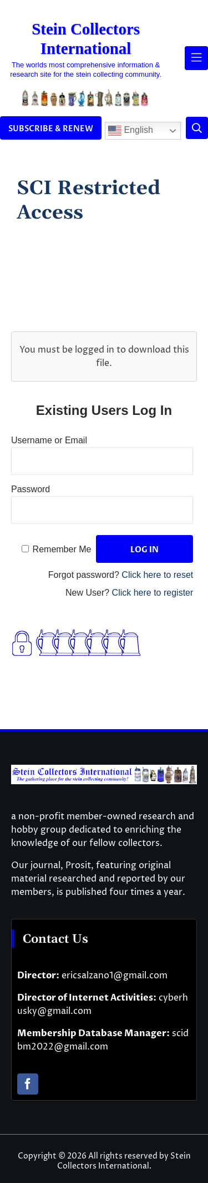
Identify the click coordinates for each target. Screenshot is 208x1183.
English (130, 130)
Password (30, 489)
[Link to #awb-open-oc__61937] (196, 58)
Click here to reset (157, 575)
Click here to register (153, 592)
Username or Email (49, 440)
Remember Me (62, 549)
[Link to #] (197, 128)
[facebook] (27, 1084)
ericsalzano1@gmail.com (115, 975)
